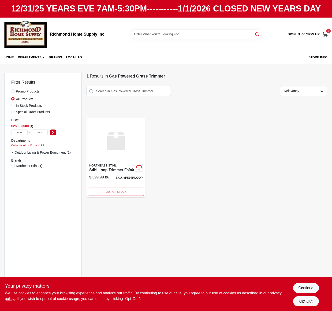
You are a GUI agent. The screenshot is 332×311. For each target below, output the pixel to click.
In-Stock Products (29, 105)
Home (9, 57)
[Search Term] (196, 34)
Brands (55, 57)
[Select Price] (53, 132)
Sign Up (313, 34)
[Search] (257, 34)
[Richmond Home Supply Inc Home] (25, 34)
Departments (29, 57)
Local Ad (74, 57)
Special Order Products (33, 112)
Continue (305, 288)
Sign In (294, 34)
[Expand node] (13, 152)
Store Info (318, 57)
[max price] (39, 132)
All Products (25, 99)
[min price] (19, 132)
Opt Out (305, 301)
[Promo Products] (13, 91)
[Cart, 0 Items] (325, 34)
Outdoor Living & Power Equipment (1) (43, 152)
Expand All (37, 145)
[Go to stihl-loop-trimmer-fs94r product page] (115, 157)
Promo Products (27, 91)
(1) (29, 166)
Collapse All (18, 145)
